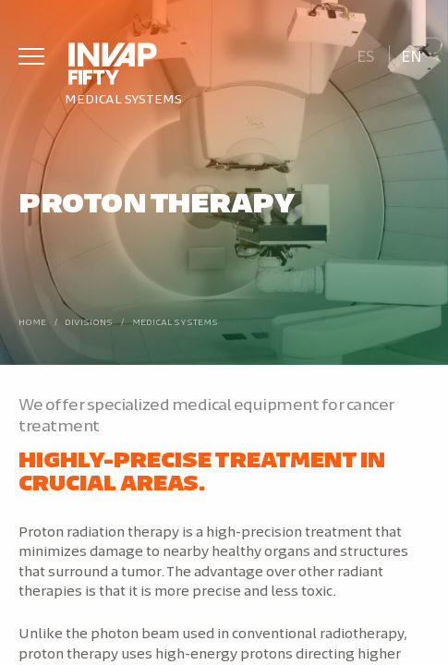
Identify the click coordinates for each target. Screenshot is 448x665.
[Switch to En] (412, 54)
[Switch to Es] (365, 54)
